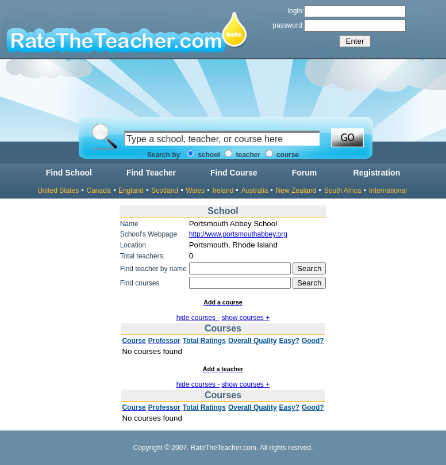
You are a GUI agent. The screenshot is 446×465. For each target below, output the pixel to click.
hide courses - (198, 318)
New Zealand (296, 190)
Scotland (164, 190)
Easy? (289, 341)
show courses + (246, 318)
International (388, 190)
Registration (377, 172)
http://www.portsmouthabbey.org (238, 234)
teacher (242, 155)
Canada (99, 190)
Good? (313, 341)
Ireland (223, 190)
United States (58, 190)
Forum (304, 172)
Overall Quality (252, 341)
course (282, 155)
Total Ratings (204, 341)
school (203, 155)
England (131, 190)
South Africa (343, 190)
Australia (254, 190)
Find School (69, 172)
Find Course (233, 172)
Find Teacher (151, 172)
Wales (195, 190)
